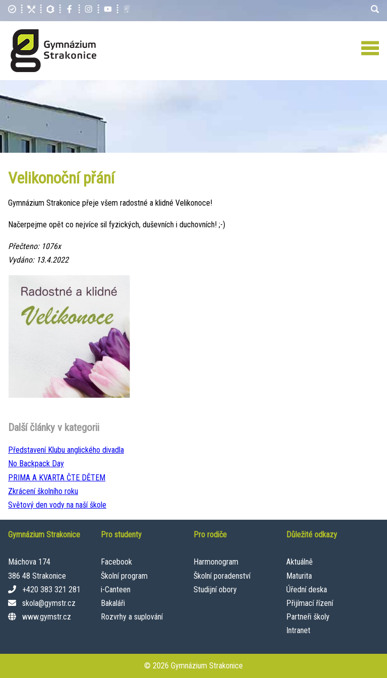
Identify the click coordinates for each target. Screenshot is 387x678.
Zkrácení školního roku (43, 491)
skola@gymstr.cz (49, 603)
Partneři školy (308, 617)
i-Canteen (116, 589)
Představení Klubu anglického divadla (66, 450)
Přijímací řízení (309, 603)
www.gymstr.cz (46, 617)
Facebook (116, 562)
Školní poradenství (222, 576)
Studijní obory (215, 589)
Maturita (299, 576)
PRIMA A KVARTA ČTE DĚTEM (56, 477)
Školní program (124, 576)
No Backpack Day (36, 463)
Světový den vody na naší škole (57, 505)
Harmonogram (216, 562)
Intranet (298, 630)
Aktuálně (299, 562)
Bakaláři (113, 603)
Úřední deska (306, 589)
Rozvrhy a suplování (132, 617)
